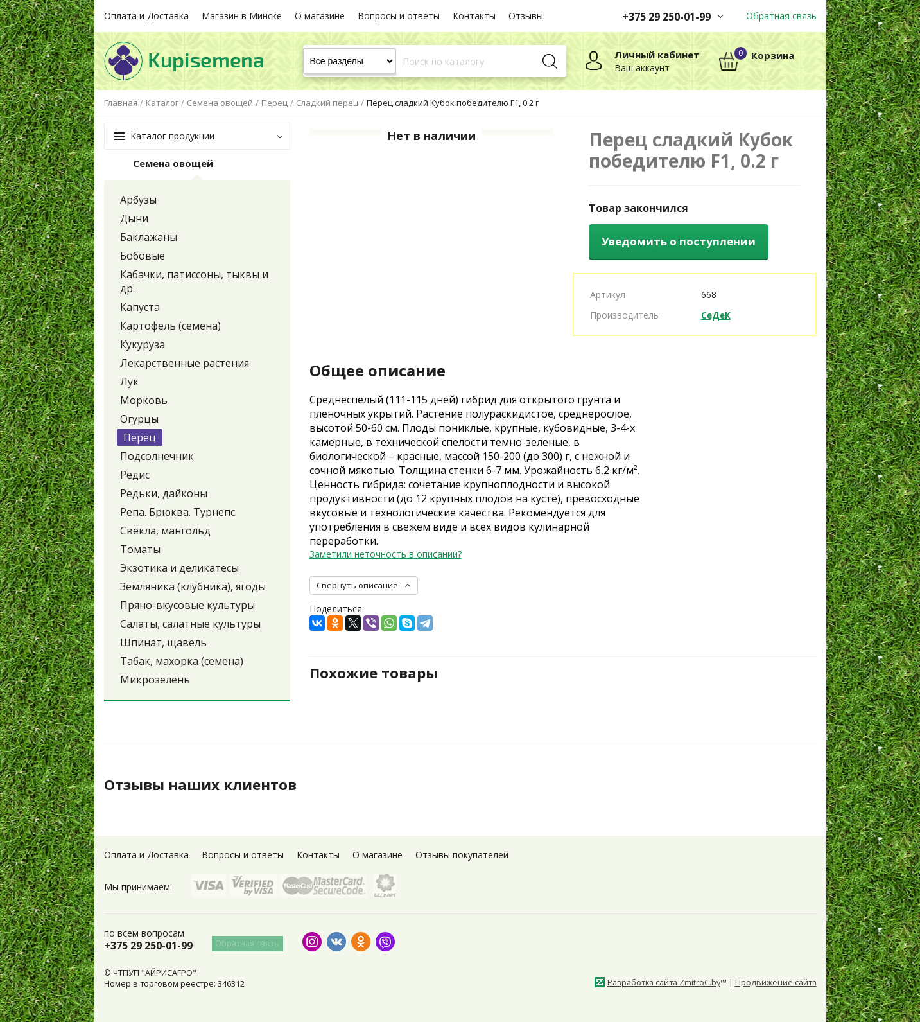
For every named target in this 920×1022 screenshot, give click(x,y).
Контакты (474, 16)
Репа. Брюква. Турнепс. (178, 512)
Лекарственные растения (184, 363)
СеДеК (716, 315)
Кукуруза (142, 344)
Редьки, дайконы (163, 493)
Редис (135, 475)
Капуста (140, 307)
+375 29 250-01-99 (666, 16)
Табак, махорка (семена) (181, 661)
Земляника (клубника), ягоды (193, 586)
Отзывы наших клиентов (206, 784)
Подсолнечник (157, 456)
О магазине (320, 16)
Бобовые (142, 256)
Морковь (144, 400)
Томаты (140, 549)
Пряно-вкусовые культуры (187, 605)
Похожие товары (377, 672)
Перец (139, 437)
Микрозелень (155, 680)
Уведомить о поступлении (679, 241)
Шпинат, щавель (163, 642)
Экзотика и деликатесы (179, 568)
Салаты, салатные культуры (190, 624)
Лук (129, 381)
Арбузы (138, 200)
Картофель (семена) (170, 326)
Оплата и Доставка (146, 16)
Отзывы (525, 16)
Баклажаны (148, 237)
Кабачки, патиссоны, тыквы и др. (194, 281)
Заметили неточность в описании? (385, 554)
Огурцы (139, 419)
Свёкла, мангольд (165, 531)
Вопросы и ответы (399, 16)
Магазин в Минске (242, 16)
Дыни (134, 218)
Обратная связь (781, 16)
